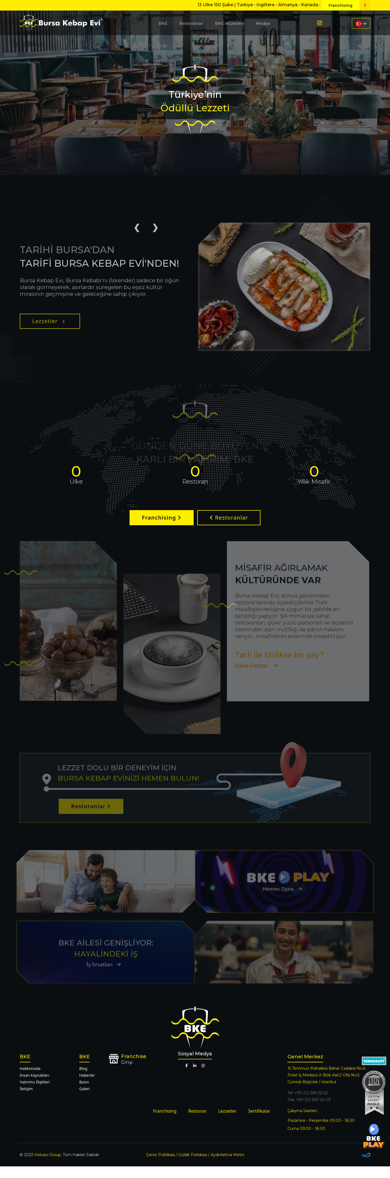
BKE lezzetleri (229, 23)
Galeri (84, 1100)
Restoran (197, 1123)
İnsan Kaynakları (34, 1086)
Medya (263, 23)
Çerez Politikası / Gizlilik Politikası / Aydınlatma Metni (195, 1166)
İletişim (26, 1100)
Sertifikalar (259, 1123)
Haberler (87, 1086)
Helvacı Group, (48, 1166)
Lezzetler (48, 340)
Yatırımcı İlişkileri (35, 1093)
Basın (84, 1093)
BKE (162, 23)
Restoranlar (191, 23)
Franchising (349, 5)
